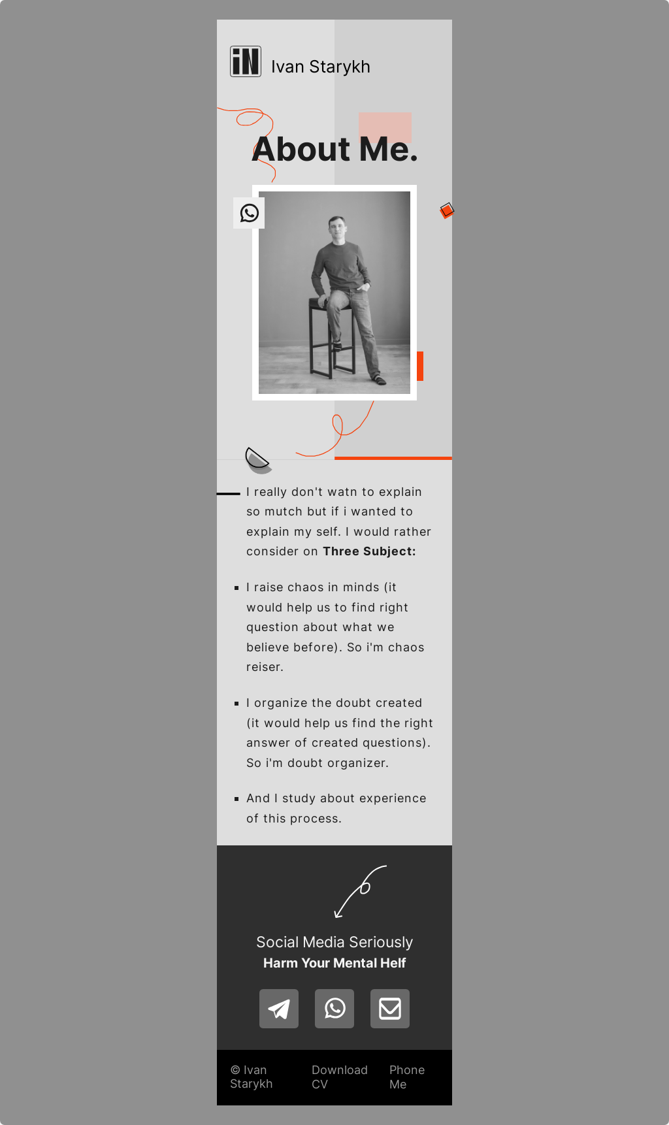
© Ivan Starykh (251, 1076)
